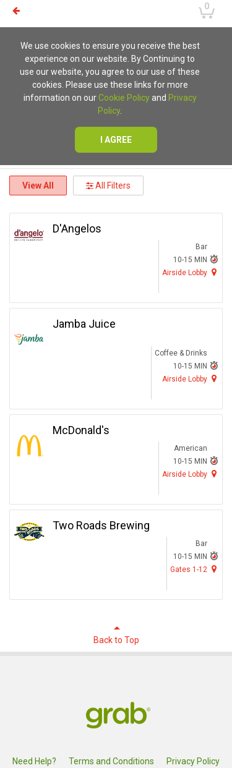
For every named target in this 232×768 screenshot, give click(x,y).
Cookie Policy (124, 98)
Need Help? (34, 761)
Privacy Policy (193, 761)
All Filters (108, 185)
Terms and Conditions (111, 761)
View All (38, 185)
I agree (116, 140)
